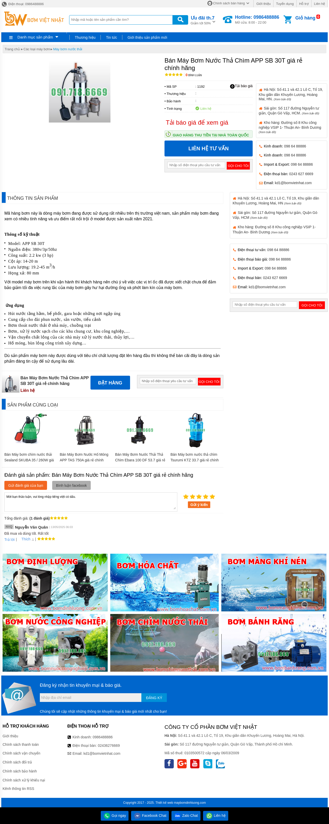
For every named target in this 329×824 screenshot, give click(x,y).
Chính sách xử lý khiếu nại (24, 780)
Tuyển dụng (285, 4)
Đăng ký (154, 698)
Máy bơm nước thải (67, 49)
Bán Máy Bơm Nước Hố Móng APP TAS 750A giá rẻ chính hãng (84, 460)
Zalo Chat (186, 815)
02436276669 (109, 745)
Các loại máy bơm (36, 49)
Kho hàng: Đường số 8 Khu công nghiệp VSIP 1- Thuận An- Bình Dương (290, 127)
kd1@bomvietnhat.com (293, 183)
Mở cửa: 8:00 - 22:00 (257, 19)
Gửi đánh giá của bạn (25, 485)
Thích (24, 539)
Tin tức (111, 37)
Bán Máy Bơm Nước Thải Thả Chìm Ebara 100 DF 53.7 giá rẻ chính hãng (140, 460)
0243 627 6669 (301, 174)
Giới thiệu (263, 4)
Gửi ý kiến (199, 505)
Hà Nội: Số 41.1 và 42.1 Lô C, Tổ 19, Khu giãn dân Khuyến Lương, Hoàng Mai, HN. (291, 94)
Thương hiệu (85, 37)
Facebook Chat (150, 815)
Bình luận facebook (71, 485)
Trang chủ (12, 49)
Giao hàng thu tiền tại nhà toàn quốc (211, 135)
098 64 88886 (295, 146)
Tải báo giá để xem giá (197, 122)
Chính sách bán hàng (229, 3)
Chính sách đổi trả (17, 762)
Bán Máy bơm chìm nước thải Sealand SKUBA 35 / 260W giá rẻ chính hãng (29, 460)
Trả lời (9, 540)
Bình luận (194, 75)
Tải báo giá (241, 86)
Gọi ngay (114, 815)
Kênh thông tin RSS (18, 789)
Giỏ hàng (305, 18)
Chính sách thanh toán (21, 744)
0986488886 (103, 737)
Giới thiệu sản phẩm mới (147, 37)
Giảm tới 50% (203, 20)
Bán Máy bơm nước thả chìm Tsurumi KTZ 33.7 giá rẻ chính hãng (194, 460)
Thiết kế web (164, 803)
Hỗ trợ (304, 4)
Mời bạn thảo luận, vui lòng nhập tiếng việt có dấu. (91, 501)
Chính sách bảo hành (20, 771)
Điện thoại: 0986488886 (22, 4)
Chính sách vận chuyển (21, 753)
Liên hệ (319, 4)
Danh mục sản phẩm (35, 37)
